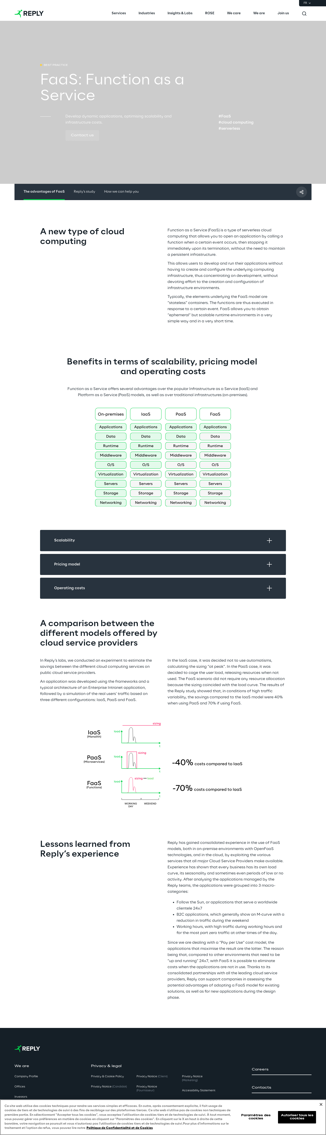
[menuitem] (119, 13)
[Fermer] (321, 1104)
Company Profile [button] (26, 1076)
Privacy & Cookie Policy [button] (107, 1076)
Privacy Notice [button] (109, 1086)
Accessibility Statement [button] (198, 1090)
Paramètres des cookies (256, 1117)
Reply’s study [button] (84, 192)
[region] (163, 1117)
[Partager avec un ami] (301, 192)
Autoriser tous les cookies (297, 1117)
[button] (82, 135)
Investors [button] (20, 1096)
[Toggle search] (304, 13)
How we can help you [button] (121, 192)
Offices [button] (19, 1086)
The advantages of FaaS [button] (44, 192)
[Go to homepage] (29, 13)
